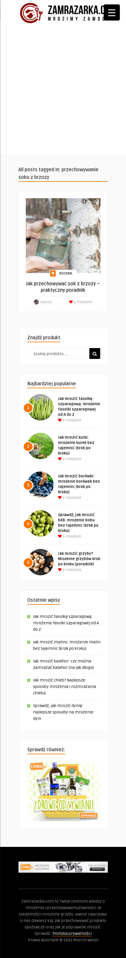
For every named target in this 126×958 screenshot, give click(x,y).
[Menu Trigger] (112, 12)
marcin (46, 302)
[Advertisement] (63, 91)
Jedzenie (65, 273)
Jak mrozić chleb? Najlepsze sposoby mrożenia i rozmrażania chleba (64, 687)
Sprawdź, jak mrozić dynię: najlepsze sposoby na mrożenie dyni (63, 712)
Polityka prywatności (72, 933)
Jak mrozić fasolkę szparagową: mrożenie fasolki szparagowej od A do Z (66, 623)
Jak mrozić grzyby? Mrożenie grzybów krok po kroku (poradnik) (79, 559)
